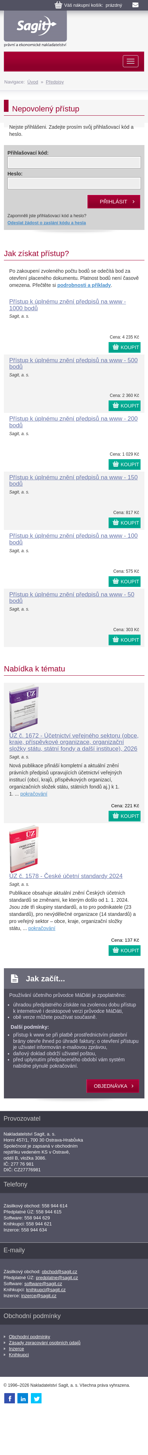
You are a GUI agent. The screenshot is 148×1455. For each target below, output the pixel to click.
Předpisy (55, 82)
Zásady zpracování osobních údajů (45, 1342)
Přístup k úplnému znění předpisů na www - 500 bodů (73, 363)
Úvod (32, 82)
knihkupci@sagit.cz (46, 1289)
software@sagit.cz (43, 1283)
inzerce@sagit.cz (38, 1295)
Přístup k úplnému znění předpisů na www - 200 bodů (73, 422)
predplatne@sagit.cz (57, 1277)
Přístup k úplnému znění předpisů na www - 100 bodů (73, 539)
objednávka (110, 1086)
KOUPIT (130, 347)
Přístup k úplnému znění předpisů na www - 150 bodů (73, 480)
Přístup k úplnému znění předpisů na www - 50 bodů (71, 598)
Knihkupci (19, 1354)
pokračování (33, 794)
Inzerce (16, 1348)
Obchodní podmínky (29, 1336)
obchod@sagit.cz (59, 1271)
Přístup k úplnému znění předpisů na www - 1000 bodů (67, 305)
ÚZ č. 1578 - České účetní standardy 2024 (65, 876)
